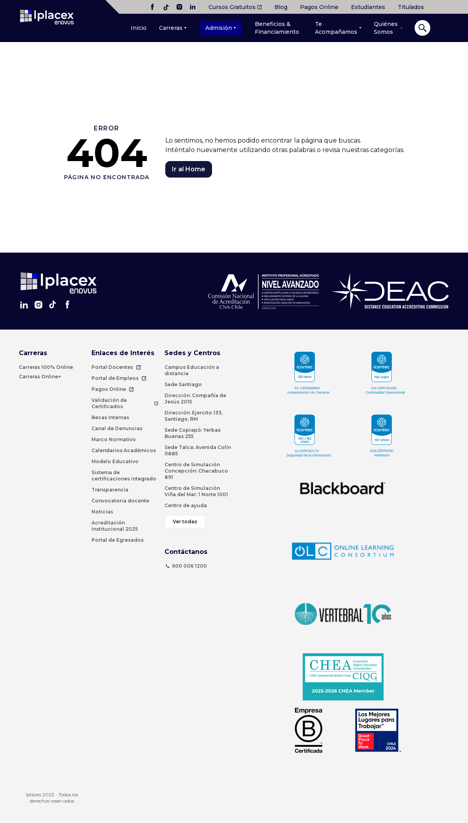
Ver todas (185, 521)
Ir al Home (188, 169)
